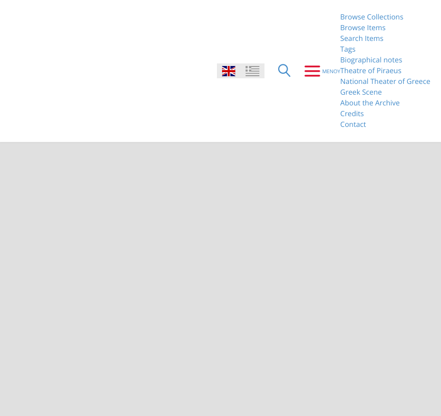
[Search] (284, 71)
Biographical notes (371, 60)
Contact (353, 124)
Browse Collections (371, 17)
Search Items (361, 38)
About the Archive (370, 103)
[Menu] (318, 71)
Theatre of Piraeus (371, 71)
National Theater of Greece (385, 81)
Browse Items (363, 28)
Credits (352, 114)
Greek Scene (361, 92)
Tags (348, 49)
